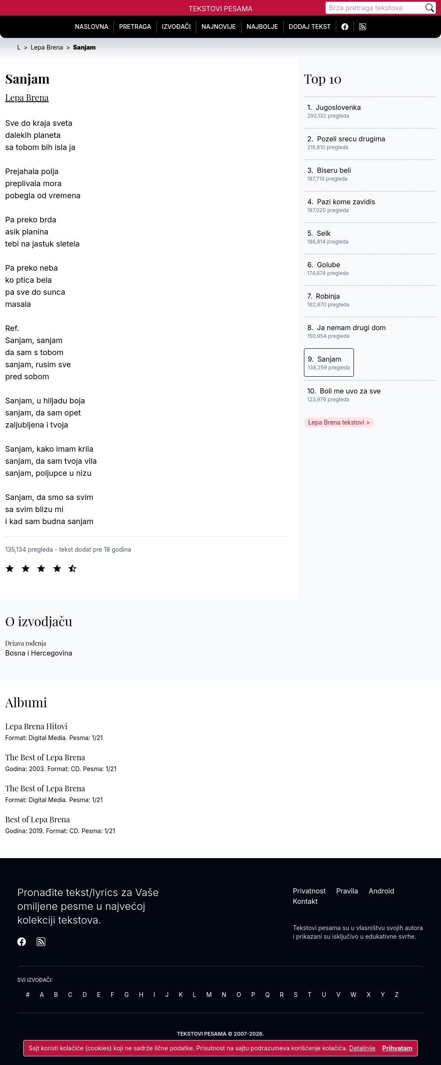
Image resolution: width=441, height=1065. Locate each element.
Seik (324, 233)
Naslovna (92, 26)
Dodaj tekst (310, 26)
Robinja (328, 296)
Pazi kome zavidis (346, 201)
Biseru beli (334, 170)
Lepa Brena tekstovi (336, 422)
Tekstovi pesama (317, 927)
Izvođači (176, 26)
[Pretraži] (430, 8)
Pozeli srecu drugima (351, 138)
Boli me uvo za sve (350, 391)
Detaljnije (362, 1048)
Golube (328, 264)
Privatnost (309, 891)
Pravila (347, 891)
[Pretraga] (374, 8)
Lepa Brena (27, 97)
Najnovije (218, 26)
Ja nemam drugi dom (351, 327)
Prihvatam (397, 1048)
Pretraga (135, 26)
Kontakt (305, 901)
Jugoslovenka (338, 107)
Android (381, 891)
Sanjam (329, 359)
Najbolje (262, 26)
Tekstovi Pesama (220, 8)
